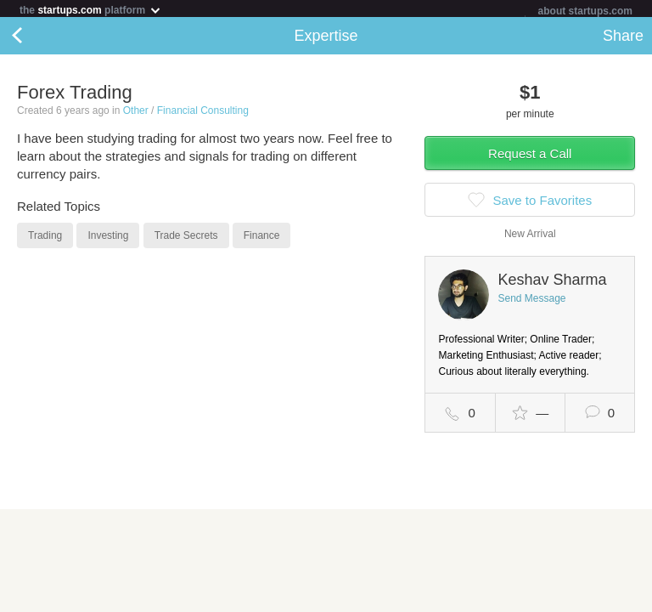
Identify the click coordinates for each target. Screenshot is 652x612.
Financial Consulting (203, 114)
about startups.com (585, 11)
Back (34, 39)
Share (623, 39)
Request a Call (529, 157)
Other (136, 114)
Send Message (531, 302)
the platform (91, 9)
